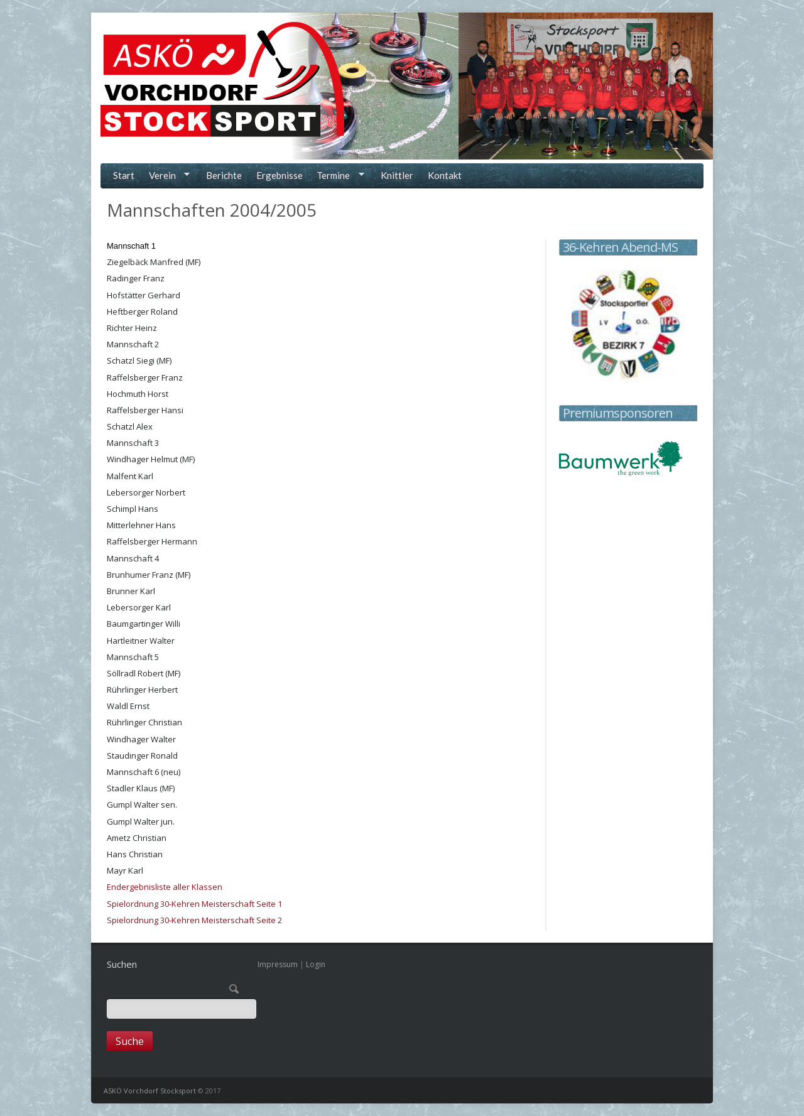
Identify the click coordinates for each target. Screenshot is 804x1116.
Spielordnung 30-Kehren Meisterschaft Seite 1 (194, 903)
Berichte (224, 175)
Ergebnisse (279, 175)
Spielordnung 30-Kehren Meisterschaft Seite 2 (194, 920)
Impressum (278, 964)
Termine (338, 177)
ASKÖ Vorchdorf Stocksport (150, 1090)
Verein (167, 177)
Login (315, 964)
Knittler (397, 175)
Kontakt (445, 175)
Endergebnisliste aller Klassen (164, 886)
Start (123, 175)
